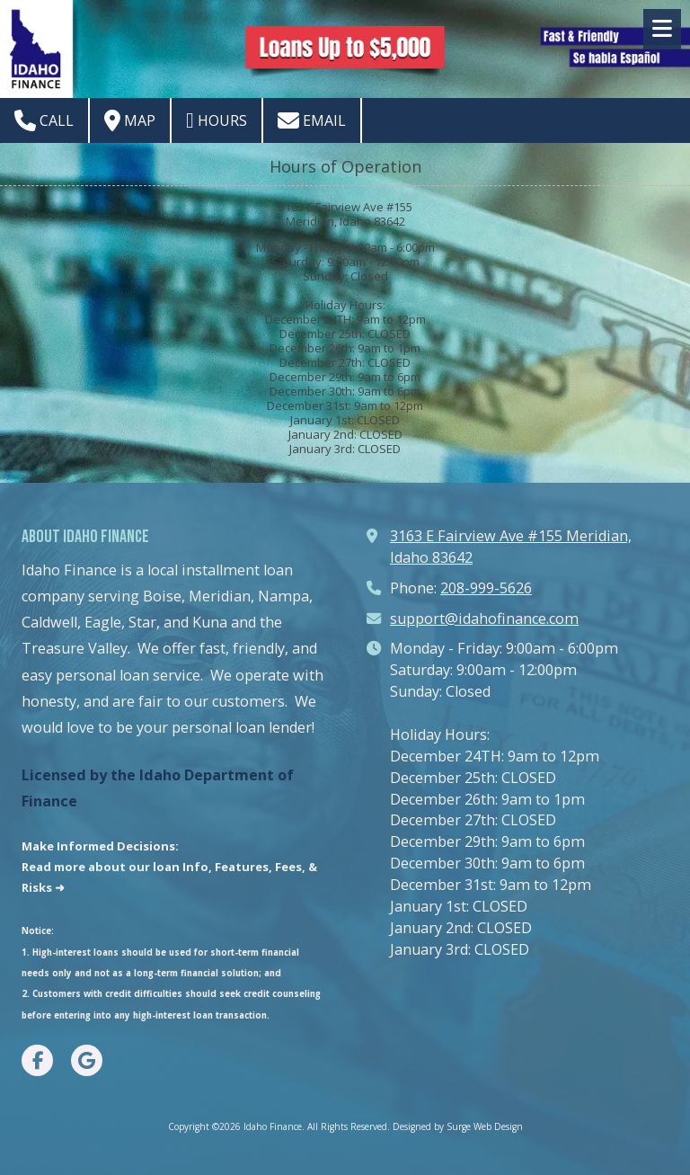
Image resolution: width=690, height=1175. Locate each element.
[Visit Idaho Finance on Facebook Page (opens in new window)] (37, 1060)
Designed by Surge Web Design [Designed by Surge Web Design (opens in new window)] (458, 1126)
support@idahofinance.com (484, 618)
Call (44, 120)
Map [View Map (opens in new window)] (129, 120)
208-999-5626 (486, 588)
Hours (216, 120)
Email (312, 120)
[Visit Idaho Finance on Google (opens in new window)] (86, 1060)
